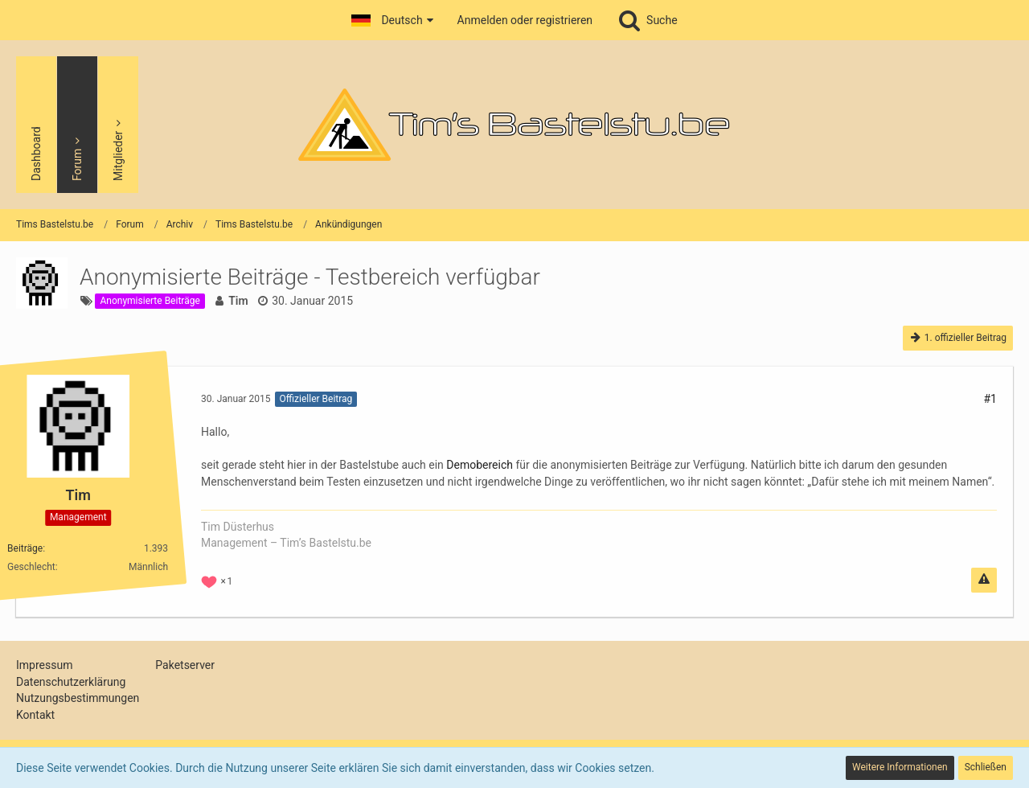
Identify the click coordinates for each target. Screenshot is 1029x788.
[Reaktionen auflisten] (218, 580)
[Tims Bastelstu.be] (514, 124)
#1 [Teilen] (991, 398)
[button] (392, 20)
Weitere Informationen (900, 767)
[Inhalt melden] (984, 580)
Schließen (985, 767)
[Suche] (647, 20)
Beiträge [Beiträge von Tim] (25, 547)
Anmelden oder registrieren (524, 20)
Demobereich (479, 464)
